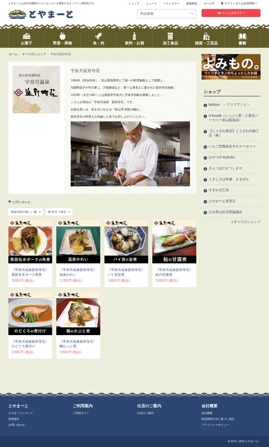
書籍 (242, 43)
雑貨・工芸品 (206, 43)
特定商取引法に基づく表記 (218, 418)
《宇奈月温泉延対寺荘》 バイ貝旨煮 (126, 272)
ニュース (151, 3)
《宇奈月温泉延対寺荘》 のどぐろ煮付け (30, 344)
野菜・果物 (62, 43)
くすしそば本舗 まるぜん (229, 179)
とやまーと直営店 (222, 201)
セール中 (209, 3)
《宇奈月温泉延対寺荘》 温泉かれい (78, 272)
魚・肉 (98, 43)
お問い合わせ (19, 202)
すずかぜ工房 (219, 190)
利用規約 (13, 418)
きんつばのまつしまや (225, 168)
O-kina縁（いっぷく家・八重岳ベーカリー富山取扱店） (233, 118)
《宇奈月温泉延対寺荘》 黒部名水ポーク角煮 (30, 272)
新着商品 (191, 3)
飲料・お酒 (134, 43)
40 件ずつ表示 (59, 212)
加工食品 (170, 43)
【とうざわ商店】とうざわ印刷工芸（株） (234, 133)
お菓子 (26, 43)
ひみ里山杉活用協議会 (225, 212)
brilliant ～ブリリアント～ (229, 105)
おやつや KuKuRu (222, 157)
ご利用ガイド (81, 413)
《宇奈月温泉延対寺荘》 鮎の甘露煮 (174, 272)
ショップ (133, 3)
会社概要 (207, 413)
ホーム (13, 54)
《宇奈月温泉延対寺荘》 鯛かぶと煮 (78, 344)
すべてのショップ (34, 54)
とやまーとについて (20, 413)
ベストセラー (171, 3)
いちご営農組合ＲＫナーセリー (232, 146)
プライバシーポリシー (215, 424)
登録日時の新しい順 (26, 212)
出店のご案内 (145, 413)
